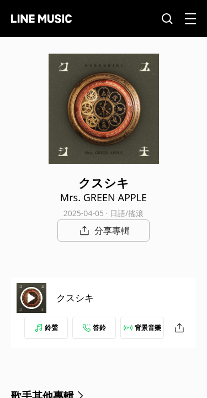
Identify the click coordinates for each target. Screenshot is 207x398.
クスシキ (75, 297)
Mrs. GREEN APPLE (103, 197)
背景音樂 (142, 327)
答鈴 (94, 327)
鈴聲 (46, 327)
